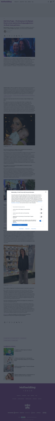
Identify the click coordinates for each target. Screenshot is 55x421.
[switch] (40, 209)
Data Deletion (21, 228)
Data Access (27, 228)
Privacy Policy (33, 228)
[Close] (46, 192)
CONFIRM (20, 224)
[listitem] (27, 207)
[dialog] (27, 210)
